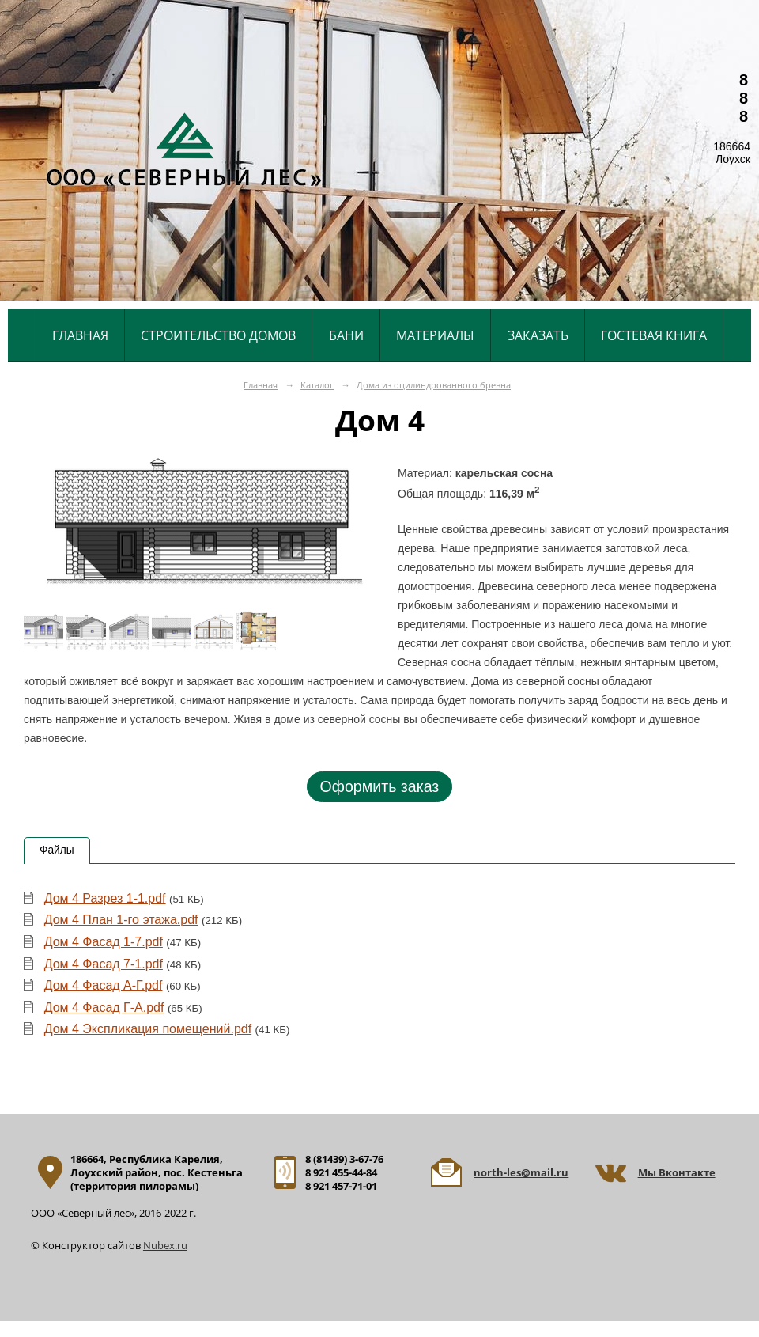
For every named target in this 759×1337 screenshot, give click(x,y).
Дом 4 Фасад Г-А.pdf (104, 1007)
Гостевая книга (654, 335)
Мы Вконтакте (677, 1173)
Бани (346, 335)
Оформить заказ (379, 786)
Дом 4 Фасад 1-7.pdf (103, 942)
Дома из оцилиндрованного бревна (434, 385)
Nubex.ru (165, 1245)
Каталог (317, 385)
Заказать (538, 335)
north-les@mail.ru (521, 1173)
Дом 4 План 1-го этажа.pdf (121, 919)
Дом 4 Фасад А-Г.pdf (103, 985)
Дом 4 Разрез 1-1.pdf (105, 898)
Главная (80, 335)
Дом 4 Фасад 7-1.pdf (103, 964)
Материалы (435, 335)
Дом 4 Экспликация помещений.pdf (148, 1029)
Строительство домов (218, 335)
